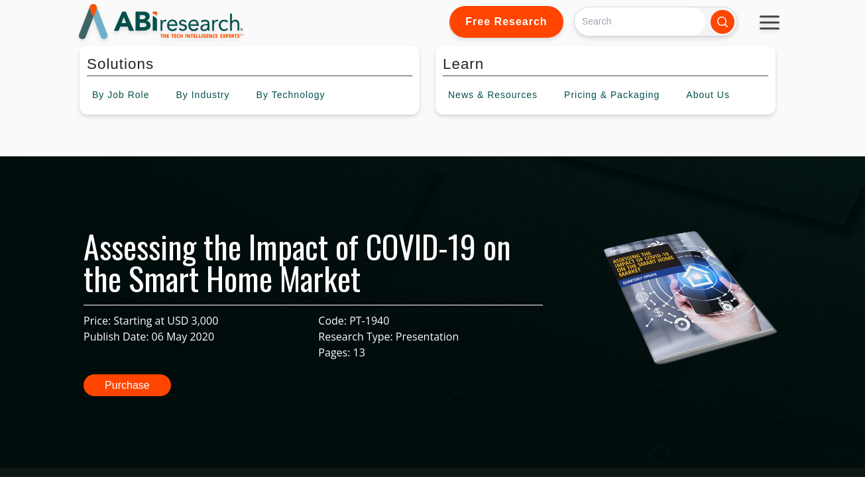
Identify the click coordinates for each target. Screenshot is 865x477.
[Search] (640, 21)
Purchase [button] (127, 385)
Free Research (506, 21)
